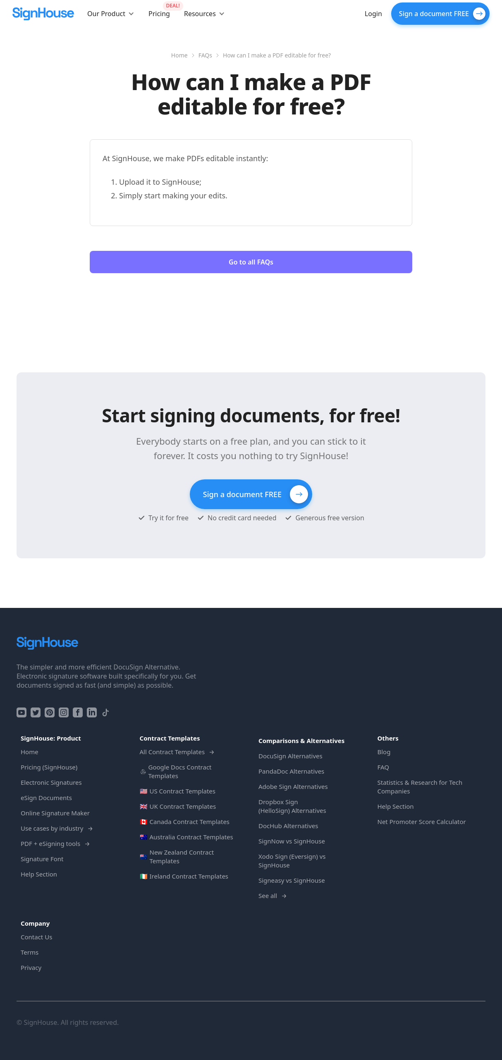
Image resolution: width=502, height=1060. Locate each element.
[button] (110, 13)
